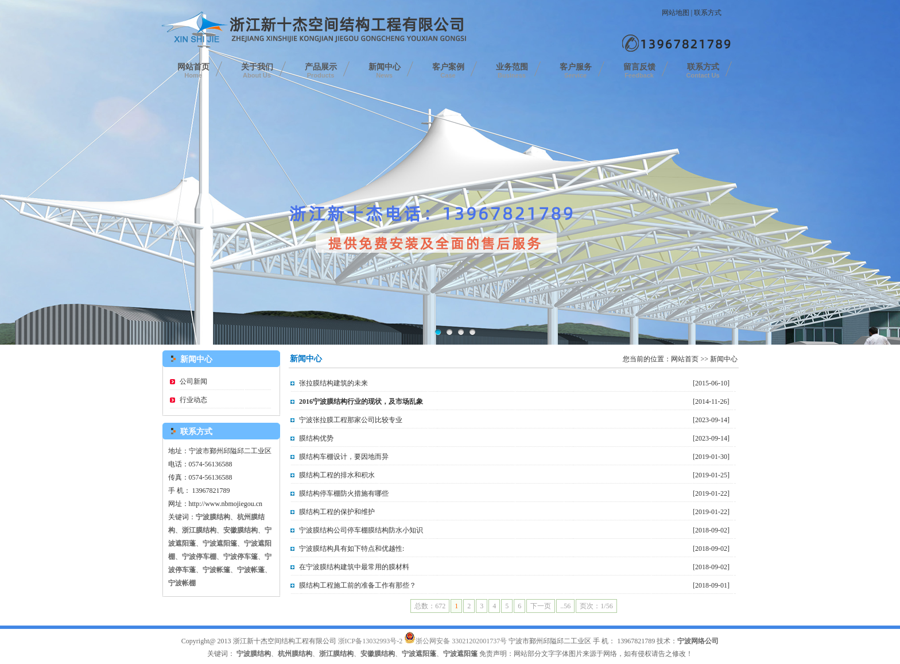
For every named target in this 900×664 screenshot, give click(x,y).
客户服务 (576, 71)
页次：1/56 (596, 606)
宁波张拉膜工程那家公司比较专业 (350, 420)
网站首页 (193, 71)
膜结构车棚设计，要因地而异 (344, 457)
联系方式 (707, 13)
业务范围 (512, 71)
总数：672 (429, 606)
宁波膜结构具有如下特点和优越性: (351, 549)
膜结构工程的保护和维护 (337, 512)
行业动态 (193, 400)
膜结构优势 (316, 438)
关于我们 (257, 71)
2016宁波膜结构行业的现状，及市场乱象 (361, 401)
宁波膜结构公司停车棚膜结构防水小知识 (361, 530)
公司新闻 (193, 381)
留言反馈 (639, 71)
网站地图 (675, 13)
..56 (565, 606)
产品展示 (321, 71)
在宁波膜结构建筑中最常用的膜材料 (354, 567)
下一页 (540, 606)
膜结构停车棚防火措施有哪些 (344, 493)
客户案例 (448, 71)
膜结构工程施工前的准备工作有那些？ (357, 585)
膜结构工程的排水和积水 (337, 475)
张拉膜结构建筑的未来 (333, 383)
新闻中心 (384, 71)
